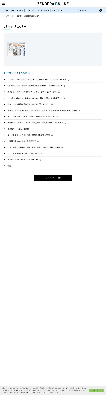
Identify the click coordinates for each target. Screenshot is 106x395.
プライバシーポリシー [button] (51, 392)
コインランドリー (43, 24)
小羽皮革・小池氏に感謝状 (18, 142)
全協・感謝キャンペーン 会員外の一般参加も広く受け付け (33, 130)
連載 (12, 24)
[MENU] (3, 17)
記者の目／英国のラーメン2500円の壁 (24, 173)
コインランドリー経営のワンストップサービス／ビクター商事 (34, 105)
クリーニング (30, 24)
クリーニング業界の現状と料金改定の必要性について (30, 117)
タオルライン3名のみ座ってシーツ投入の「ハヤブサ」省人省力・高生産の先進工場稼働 (44, 124)
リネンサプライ (57, 24)
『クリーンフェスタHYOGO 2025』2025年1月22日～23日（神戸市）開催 (38, 93)
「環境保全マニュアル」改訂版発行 (23, 154)
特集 (7, 24)
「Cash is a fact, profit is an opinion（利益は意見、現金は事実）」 (36, 111)
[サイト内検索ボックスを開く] (100, 24)
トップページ (8, 29)
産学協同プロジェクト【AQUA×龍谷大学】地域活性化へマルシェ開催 (37, 136)
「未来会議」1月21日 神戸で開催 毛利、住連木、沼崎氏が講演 (35, 160)
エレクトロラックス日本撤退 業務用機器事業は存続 (30, 148)
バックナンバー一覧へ (53, 191)
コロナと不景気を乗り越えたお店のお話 (25, 167)
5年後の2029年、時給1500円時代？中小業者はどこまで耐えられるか (36, 99)
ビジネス (20, 24)
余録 (9, 179)
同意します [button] (96, 390)
